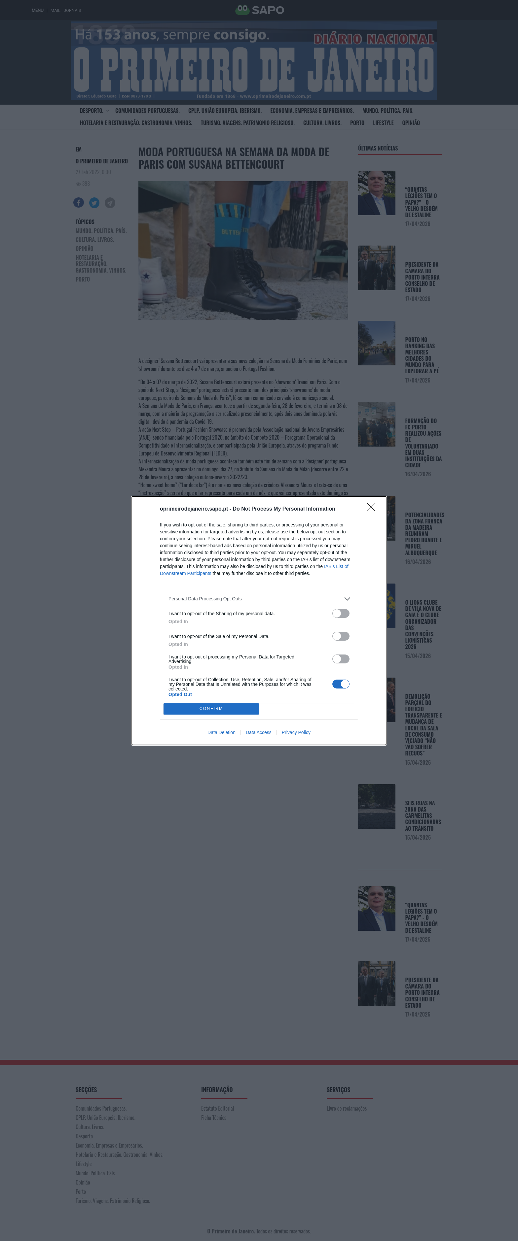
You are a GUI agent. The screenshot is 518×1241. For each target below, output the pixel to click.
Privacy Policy (296, 732)
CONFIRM (211, 708)
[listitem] (259, 598)
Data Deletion (221, 732)
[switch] (341, 613)
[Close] (373, 509)
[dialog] (259, 620)
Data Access (259, 732)
